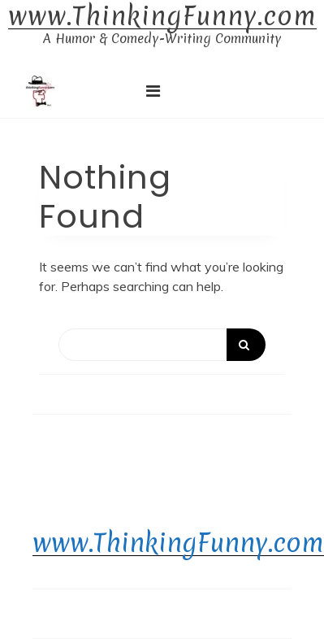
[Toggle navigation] (153, 91)
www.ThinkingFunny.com (162, 16)
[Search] (162, 344)
